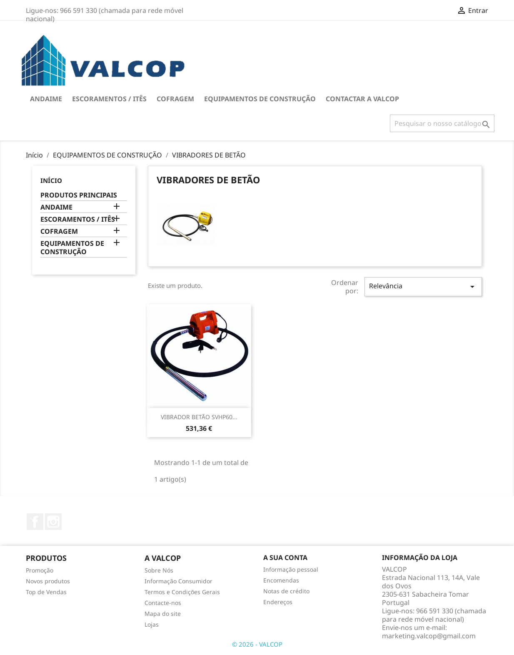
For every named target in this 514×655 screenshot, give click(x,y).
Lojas (152, 624)
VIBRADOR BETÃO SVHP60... (199, 417)
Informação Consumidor (178, 581)
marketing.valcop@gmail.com (429, 635)
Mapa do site (163, 614)
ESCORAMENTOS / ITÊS (109, 98)
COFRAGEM (175, 98)
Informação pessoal (290, 569)
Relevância (423, 286)
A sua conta (285, 557)
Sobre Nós (159, 570)
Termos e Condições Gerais (182, 592)
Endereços (277, 602)
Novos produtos (48, 581)
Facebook (35, 521)
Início (51, 180)
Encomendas (281, 580)
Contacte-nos (163, 603)
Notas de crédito (286, 591)
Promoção (39, 570)
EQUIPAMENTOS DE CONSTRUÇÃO (260, 98)
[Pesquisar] (442, 123)
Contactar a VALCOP (362, 98)
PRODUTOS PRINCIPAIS (78, 195)
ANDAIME (46, 98)
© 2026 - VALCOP (257, 644)
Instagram (53, 521)
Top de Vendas (46, 592)
